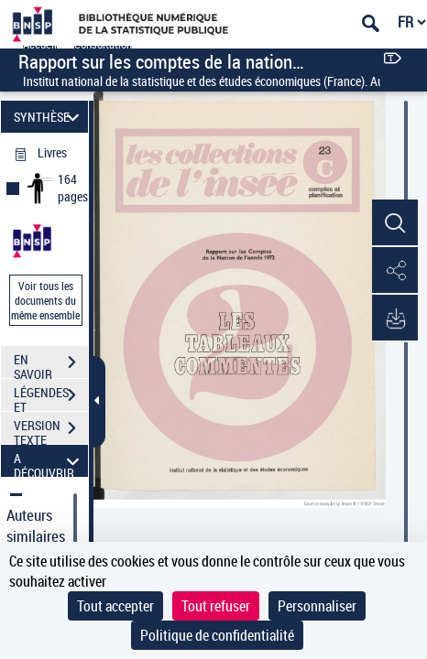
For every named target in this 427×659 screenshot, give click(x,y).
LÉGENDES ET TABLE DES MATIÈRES (51, 397)
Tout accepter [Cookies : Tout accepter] (115, 606)
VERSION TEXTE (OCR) (51, 430)
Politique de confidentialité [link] (217, 635)
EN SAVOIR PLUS (51, 364)
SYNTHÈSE (49, 117)
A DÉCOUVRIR (49, 461)
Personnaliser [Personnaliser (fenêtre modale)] (317, 606)
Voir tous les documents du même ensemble (45, 300)
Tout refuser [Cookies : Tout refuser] (215, 606)
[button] (395, 223)
